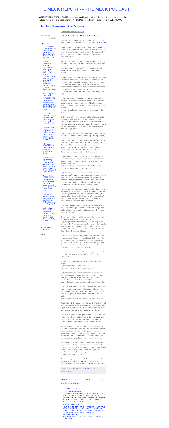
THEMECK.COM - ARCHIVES (73, 391)
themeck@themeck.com (79, 361)
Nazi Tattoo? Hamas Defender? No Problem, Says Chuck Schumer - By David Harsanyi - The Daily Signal (49, 199)
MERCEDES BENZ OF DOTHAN (74, 402)
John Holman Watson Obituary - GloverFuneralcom (62, 26)
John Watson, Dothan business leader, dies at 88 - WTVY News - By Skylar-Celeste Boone (49, 148)
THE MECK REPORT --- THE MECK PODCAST (84, 9)
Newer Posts (65, 379)
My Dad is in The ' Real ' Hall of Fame (80, 35)
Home (88, 379)
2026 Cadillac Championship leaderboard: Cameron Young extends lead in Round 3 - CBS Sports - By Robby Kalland (49, 214)
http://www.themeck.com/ (95, 363)
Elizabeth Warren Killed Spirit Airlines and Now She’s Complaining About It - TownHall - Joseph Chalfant (49, 118)
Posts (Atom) (74, 383)
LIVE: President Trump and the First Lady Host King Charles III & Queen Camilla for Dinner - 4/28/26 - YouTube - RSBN (49, 52)
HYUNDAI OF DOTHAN (71, 404)
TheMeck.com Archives (47, 228)
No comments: (87, 368)
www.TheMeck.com (99, 42)
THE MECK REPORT (70, 389)
